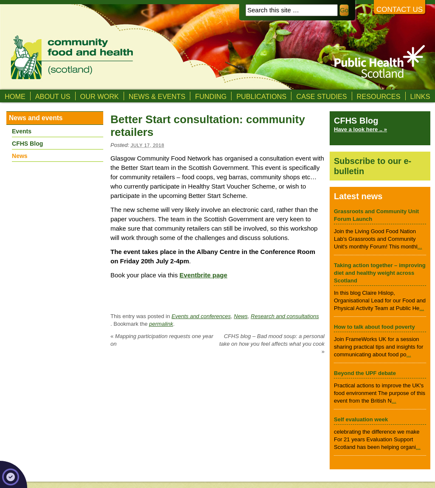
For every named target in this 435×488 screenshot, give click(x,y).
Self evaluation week (361, 419)
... (420, 246)
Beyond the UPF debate (365, 373)
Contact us (399, 10)
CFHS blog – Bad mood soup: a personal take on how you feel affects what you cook (272, 344)
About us (53, 96)
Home (15, 96)
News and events (36, 117)
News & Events (157, 96)
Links (420, 96)
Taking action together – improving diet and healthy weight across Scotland (380, 273)
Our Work (99, 96)
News (241, 316)
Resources (379, 96)
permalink (161, 324)
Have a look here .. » (360, 129)
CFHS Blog (27, 143)
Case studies (321, 96)
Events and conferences (201, 316)
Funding (210, 96)
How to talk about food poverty (374, 327)
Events (21, 131)
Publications (261, 96)
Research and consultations (285, 316)
